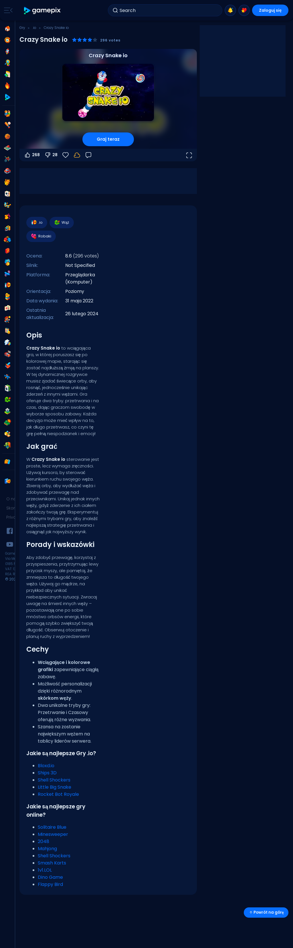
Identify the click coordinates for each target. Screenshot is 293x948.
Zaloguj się (270, 10)
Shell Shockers (54, 780)
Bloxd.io (46, 765)
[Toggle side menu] (7, 10)
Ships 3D (47, 772)
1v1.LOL (45, 870)
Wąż (61, 222)
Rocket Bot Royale (58, 794)
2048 (43, 841)
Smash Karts (52, 863)
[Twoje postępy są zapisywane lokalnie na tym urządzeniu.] (77, 155)
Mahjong (47, 848)
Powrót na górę (266, 912)
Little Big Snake (54, 787)
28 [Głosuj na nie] (51, 155)
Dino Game (50, 877)
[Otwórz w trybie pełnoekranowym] (188, 155)
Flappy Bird (50, 884)
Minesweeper (53, 834)
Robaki (40, 236)
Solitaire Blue (52, 827)
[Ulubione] (65, 155)
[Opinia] (88, 155)
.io (34, 27)
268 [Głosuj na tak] (32, 155)
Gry (22, 27)
